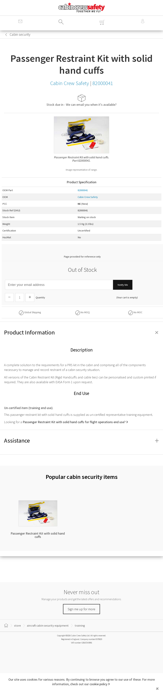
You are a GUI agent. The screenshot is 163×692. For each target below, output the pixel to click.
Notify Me (123, 285)
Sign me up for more (81, 609)
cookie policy (98, 684)
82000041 (83, 190)
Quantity (40, 297)
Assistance (81, 440)
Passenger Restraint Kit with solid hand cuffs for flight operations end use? (74, 422)
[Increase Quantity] (29, 297)
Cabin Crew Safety (88, 197)
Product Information (81, 332)
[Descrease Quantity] (9, 297)
